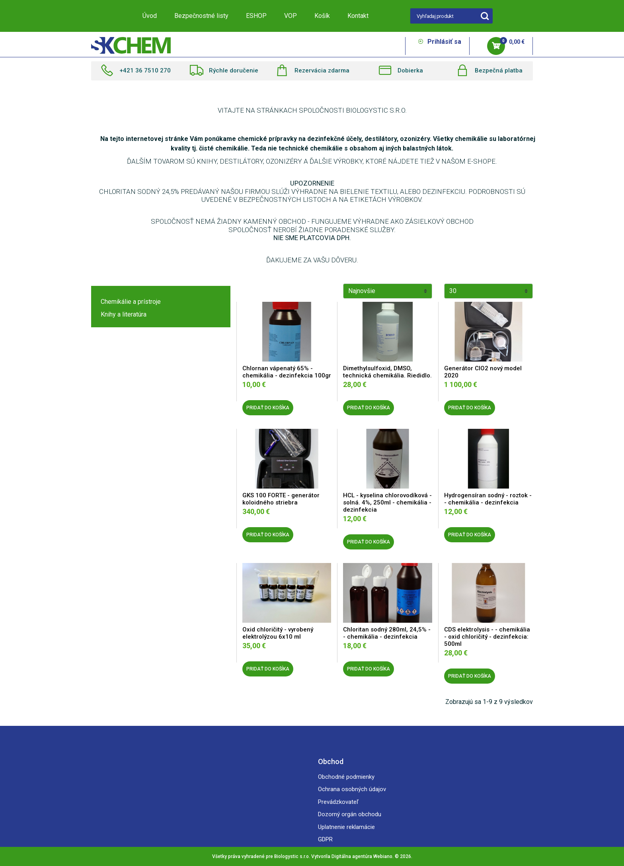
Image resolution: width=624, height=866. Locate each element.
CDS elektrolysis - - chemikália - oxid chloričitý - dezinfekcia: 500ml (487, 636)
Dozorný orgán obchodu (349, 814)
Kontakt (358, 16)
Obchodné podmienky (346, 776)
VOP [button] (290, 16)
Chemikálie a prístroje (131, 301)
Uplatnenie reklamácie (346, 827)
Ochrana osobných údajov (352, 789)
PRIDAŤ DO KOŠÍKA (267, 408)
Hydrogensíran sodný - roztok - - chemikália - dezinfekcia (488, 499)
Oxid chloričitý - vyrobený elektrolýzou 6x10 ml (277, 633)
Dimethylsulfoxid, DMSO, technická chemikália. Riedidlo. (387, 372)
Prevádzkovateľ (338, 801)
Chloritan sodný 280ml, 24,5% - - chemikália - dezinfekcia (387, 633)
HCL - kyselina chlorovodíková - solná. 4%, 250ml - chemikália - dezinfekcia (387, 502)
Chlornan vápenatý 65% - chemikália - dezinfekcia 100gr (286, 372)
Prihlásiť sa (439, 41)
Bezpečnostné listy (201, 16)
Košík (322, 16)
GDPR (325, 839)
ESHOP (256, 16)
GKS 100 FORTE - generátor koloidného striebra (281, 499)
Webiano (382, 856)
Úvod (149, 16)
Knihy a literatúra (123, 314)
